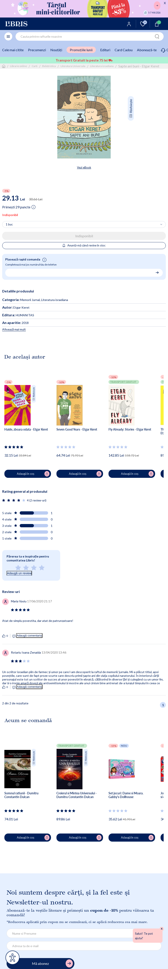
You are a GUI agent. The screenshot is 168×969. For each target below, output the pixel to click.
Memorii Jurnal (30, 300)
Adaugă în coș (33, 474)
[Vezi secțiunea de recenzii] (14, 447)
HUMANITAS (18, 315)
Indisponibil (84, 236)
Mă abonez (52, 963)
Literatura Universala (73, 66)
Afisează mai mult (14, 329)
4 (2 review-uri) (36, 500)
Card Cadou (124, 50)
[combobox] (90, 36)
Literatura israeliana (102, 66)
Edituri (105, 50)
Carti (34, 66)
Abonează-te (147, 50)
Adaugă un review (19, 573)
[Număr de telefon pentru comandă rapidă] (82, 272)
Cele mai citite (13, 50)
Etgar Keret (16, 307)
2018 (15, 323)
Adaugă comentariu (29, 635)
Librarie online (18, 66)
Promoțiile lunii (81, 50)
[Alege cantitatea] (84, 224)
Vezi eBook (84, 167)
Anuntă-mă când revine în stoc (84, 245)
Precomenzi (37, 50)
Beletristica (49, 66)
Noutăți (56, 50)
